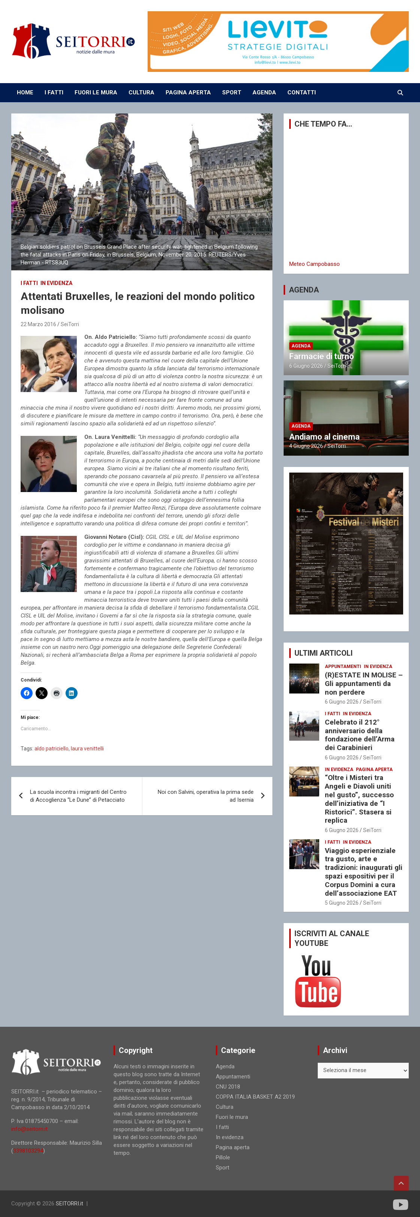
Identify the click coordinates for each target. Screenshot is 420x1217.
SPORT (231, 92)
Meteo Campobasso (314, 264)
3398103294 (28, 1150)
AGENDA (264, 92)
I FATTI (54, 92)
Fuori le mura (232, 1117)
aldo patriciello (51, 749)
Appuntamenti (343, 666)
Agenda (301, 346)
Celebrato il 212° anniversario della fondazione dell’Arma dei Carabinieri (360, 735)
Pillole (223, 1157)
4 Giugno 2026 (306, 446)
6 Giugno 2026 (306, 366)
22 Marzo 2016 (38, 324)
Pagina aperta (374, 769)
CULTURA (141, 92)
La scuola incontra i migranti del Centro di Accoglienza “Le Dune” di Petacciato (78, 796)
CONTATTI (301, 92)
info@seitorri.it (29, 1129)
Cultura (224, 1107)
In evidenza (56, 283)
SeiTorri (70, 324)
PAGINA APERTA (188, 92)
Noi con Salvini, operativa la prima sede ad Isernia (206, 796)
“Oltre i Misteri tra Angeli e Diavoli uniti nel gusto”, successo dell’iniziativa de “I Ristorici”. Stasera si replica (359, 799)
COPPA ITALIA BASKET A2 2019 (255, 1096)
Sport (222, 1167)
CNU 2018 (228, 1086)
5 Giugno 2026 (342, 903)
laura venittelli (87, 749)
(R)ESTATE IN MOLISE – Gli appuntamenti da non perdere (364, 683)
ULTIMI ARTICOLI (323, 653)
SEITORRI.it (69, 1203)
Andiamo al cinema (324, 436)
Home (25, 92)
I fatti (29, 283)
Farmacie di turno (321, 356)
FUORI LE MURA (96, 92)
